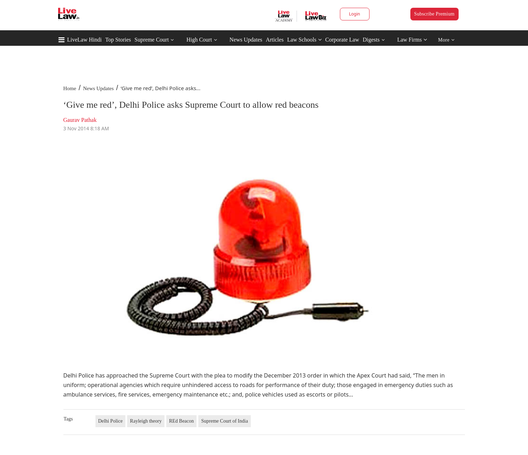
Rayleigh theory (146, 421)
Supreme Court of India (224, 421)
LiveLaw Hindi (84, 40)
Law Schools (304, 40)
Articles (275, 40)
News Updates (246, 40)
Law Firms (412, 40)
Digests (371, 40)
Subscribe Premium (434, 14)
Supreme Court (152, 40)
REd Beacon (181, 421)
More (446, 40)
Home (69, 88)
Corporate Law (342, 40)
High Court (199, 40)
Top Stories (118, 40)
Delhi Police (110, 421)
